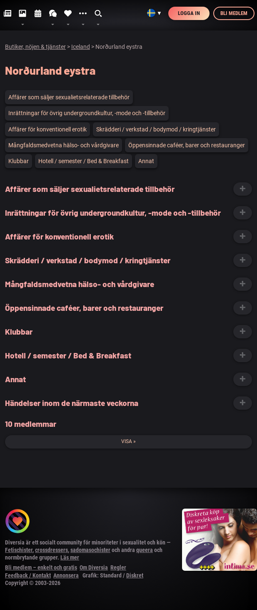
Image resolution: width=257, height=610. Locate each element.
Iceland (80, 46)
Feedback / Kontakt (28, 575)
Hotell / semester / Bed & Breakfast (83, 161)
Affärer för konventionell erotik (47, 129)
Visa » (128, 441)
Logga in (189, 13)
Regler (118, 567)
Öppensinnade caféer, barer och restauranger (186, 145)
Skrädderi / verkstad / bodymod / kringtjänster (156, 129)
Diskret (134, 575)
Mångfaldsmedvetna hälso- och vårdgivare (63, 145)
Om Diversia (94, 567)
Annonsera (66, 575)
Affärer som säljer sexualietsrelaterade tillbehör (69, 97)
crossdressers (51, 550)
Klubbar (18, 161)
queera (144, 550)
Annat (146, 161)
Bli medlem (233, 13)
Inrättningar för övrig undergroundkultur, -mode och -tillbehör (86, 113)
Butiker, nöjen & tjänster (35, 46)
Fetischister (18, 550)
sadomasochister (90, 550)
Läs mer (69, 557)
